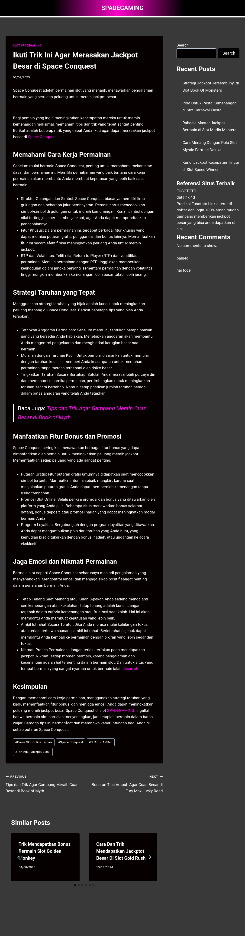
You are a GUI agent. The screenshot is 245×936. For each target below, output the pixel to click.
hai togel (184, 270)
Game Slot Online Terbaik (33, 742)
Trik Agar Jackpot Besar (33, 751)
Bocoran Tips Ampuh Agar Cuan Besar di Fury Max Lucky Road (125, 783)
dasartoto (130, 668)
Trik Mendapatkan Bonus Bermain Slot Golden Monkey (45, 851)
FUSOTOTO (186, 191)
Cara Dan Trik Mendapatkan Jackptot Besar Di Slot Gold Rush (121, 851)
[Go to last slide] (18, 857)
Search (183, 45)
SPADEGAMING (120, 710)
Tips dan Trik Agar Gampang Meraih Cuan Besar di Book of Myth (43, 783)
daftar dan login (190, 210)
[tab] (75, 885)
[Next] (150, 857)
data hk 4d (186, 197)
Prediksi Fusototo (192, 203)
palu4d (182, 258)
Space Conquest (42, 136)
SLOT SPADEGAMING (27, 45)
